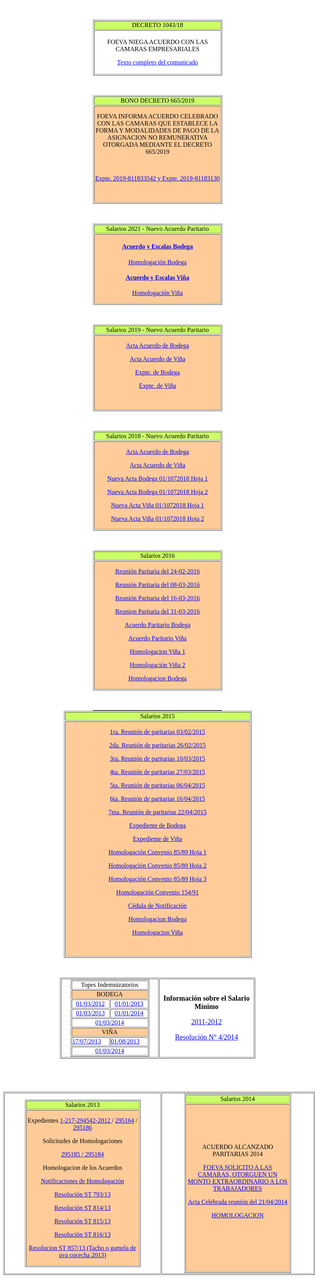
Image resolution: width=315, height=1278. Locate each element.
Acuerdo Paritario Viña (157, 638)
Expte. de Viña (157, 385)
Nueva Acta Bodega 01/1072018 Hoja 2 (157, 492)
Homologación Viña (157, 293)
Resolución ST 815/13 (82, 1221)
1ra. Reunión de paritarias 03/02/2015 (157, 731)
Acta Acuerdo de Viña (157, 359)
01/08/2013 (125, 1041)
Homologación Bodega (157, 262)
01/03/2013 (90, 1013)
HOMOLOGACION (237, 1215)
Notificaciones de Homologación (82, 1181)
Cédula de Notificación (157, 905)
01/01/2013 (129, 1003)
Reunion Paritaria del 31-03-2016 (157, 611)
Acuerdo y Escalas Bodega (157, 246)
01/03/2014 (109, 1022)
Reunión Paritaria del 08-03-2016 (157, 584)
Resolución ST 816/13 (82, 1234)
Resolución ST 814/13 (82, 1207)
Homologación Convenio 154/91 (157, 892)
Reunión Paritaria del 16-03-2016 (157, 598)
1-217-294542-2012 (86, 1120)
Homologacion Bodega (157, 678)
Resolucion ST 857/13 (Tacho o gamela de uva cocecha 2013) (82, 1251)
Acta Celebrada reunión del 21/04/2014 (237, 1202)
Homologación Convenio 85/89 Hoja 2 (158, 865)
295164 (124, 1120)
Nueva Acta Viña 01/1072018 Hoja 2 (157, 518)
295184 (94, 1154)
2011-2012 (206, 1022)
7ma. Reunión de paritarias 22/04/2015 (157, 812)
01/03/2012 (90, 1003)
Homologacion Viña (157, 932)
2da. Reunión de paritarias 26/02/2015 (157, 745)
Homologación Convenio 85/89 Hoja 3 (158, 879)
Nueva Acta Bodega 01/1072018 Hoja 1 (157, 478)
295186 (82, 1127)
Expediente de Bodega (157, 825)
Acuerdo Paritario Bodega (157, 624)
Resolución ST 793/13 (82, 1194)
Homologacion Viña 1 (157, 651)
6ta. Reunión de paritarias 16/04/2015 (157, 798)
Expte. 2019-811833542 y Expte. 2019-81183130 (157, 178)
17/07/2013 (86, 1041)
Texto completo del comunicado (157, 62)
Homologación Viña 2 (157, 665)
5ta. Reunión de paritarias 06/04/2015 (157, 785)
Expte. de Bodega (157, 372)
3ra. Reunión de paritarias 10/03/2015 (157, 758)
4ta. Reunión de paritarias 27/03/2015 (157, 772)
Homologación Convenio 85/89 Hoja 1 (158, 852)
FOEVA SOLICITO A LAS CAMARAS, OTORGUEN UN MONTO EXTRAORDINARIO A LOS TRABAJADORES (238, 1178)
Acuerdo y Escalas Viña (157, 277)
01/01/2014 (129, 1013)
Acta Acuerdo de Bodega (157, 345)
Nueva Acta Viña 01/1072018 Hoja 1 (157, 505)
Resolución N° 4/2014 (206, 1037)
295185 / (73, 1154)
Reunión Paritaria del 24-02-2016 (157, 571)
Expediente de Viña (157, 838)
